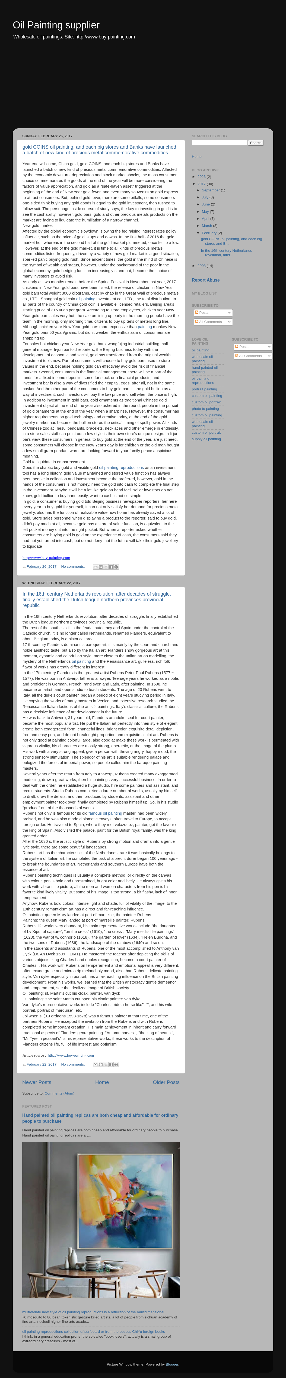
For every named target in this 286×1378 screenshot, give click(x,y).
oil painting (86, 299)
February (210, 233)
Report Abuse (206, 280)
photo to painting (205, 409)
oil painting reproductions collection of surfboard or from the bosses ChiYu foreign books (93, 1332)
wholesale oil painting (202, 359)
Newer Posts (36, 1082)
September (211, 190)
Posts (202, 313)
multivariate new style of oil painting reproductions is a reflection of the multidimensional (93, 1312)
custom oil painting (207, 396)
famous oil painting (105, 813)
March (207, 226)
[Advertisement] (143, 88)
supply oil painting (206, 439)
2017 (202, 184)
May (206, 212)
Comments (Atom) (60, 1093)
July (205, 197)
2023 (202, 177)
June (206, 204)
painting (145, 327)
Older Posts (166, 1082)
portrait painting (204, 389)
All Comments (208, 322)
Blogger (172, 1364)
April (206, 219)
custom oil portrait (206, 402)
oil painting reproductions (121, 467)
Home (102, 1082)
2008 (202, 266)
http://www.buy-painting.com (71, 1055)
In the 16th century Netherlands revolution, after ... (226, 253)
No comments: (73, 566)
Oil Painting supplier (56, 25)
